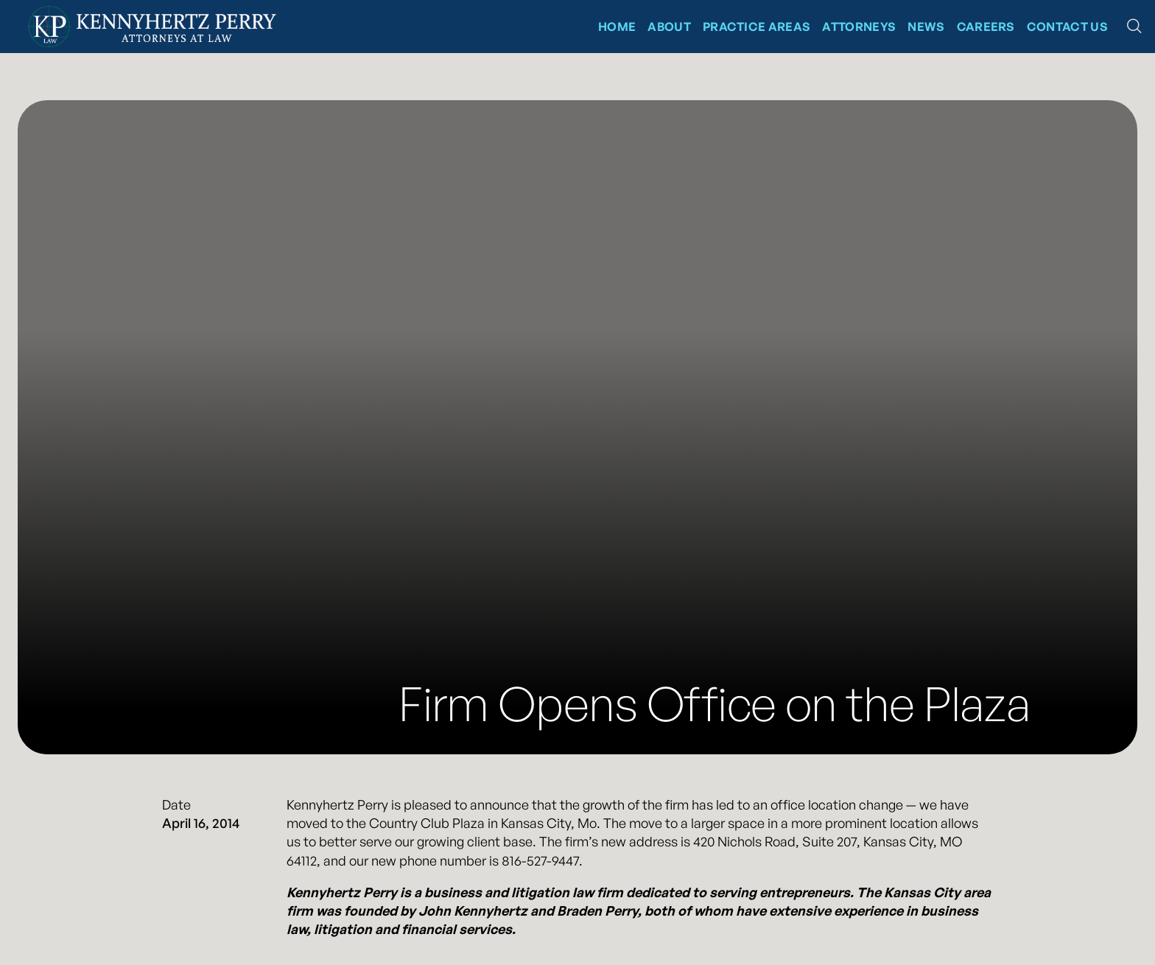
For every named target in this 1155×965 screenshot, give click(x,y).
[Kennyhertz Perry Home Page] (152, 26)
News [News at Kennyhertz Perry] (926, 26)
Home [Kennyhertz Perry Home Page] (617, 26)
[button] (1134, 26)
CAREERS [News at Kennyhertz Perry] (986, 26)
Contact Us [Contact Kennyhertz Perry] (1067, 26)
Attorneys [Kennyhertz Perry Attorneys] (859, 26)
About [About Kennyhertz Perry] (669, 26)
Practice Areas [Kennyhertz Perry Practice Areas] (756, 26)
